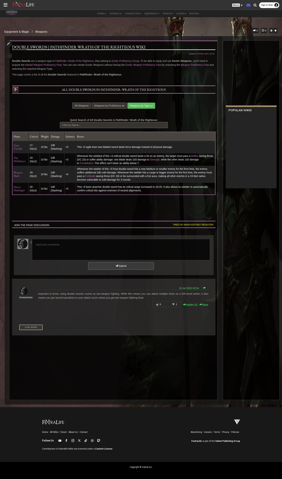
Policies (235, 432)
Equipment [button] (151, 13)
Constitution (87, 163)
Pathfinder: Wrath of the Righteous (75, 60)
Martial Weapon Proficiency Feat (45, 64)
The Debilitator (21, 159)
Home (45, 432)
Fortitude (97, 176)
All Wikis (54, 432)
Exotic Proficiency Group (126, 60)
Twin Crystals (19, 147)
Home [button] (101, 13)
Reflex (195, 156)
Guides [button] (181, 13)
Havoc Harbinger (20, 188)
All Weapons (81, 105)
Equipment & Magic (16, 31)
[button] (237, 5)
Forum (63, 432)
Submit (120, 265)
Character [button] (133, 13)
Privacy (225, 432)
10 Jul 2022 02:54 (187, 288)
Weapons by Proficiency (109, 105)
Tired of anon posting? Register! (191, 225)
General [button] (116, 13)
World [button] (168, 13)
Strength (163, 159)
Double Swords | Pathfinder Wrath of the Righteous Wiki (80, 47)
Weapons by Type (141, 105)
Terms (217, 432)
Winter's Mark (19, 174)
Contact (84, 432)
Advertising (196, 432)
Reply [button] (202, 304)
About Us (73, 432)
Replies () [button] (188, 304)
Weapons (41, 31)
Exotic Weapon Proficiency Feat (144, 64)
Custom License (103, 449)
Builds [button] (194, 13)
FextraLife (196, 441)
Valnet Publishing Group (227, 441)
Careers (208, 432)
